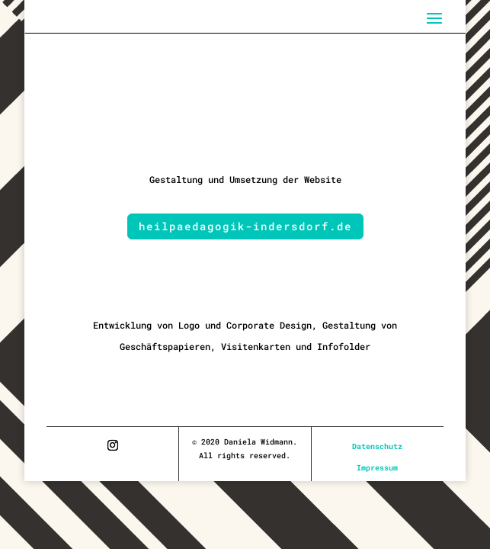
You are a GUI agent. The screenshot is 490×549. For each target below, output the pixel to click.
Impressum (377, 468)
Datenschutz (377, 446)
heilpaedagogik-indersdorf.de (245, 226)
